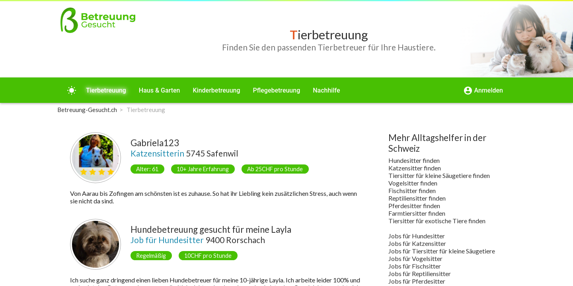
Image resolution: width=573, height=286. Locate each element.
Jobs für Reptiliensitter (419, 273)
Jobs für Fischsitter (414, 266)
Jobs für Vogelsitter (415, 258)
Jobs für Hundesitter (416, 236)
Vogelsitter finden (412, 183)
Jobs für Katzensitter (417, 243)
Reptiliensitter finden (417, 198)
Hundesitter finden (414, 160)
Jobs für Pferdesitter (416, 281)
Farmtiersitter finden (416, 213)
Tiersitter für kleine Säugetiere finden (439, 175)
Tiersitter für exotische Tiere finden (436, 220)
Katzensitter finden (414, 168)
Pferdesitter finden (414, 205)
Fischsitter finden (412, 190)
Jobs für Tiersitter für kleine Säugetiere (441, 251)
